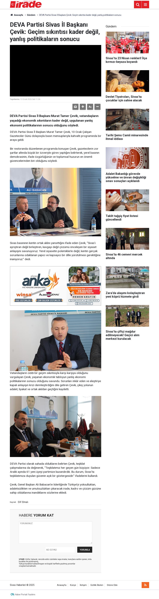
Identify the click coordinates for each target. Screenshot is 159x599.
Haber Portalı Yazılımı (25, 594)
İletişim (83, 585)
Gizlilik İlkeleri (96, 585)
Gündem (31, 15)
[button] (83, 107)
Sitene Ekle (112, 585)
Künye (73, 585)
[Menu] (145, 5)
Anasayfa (16, 15)
